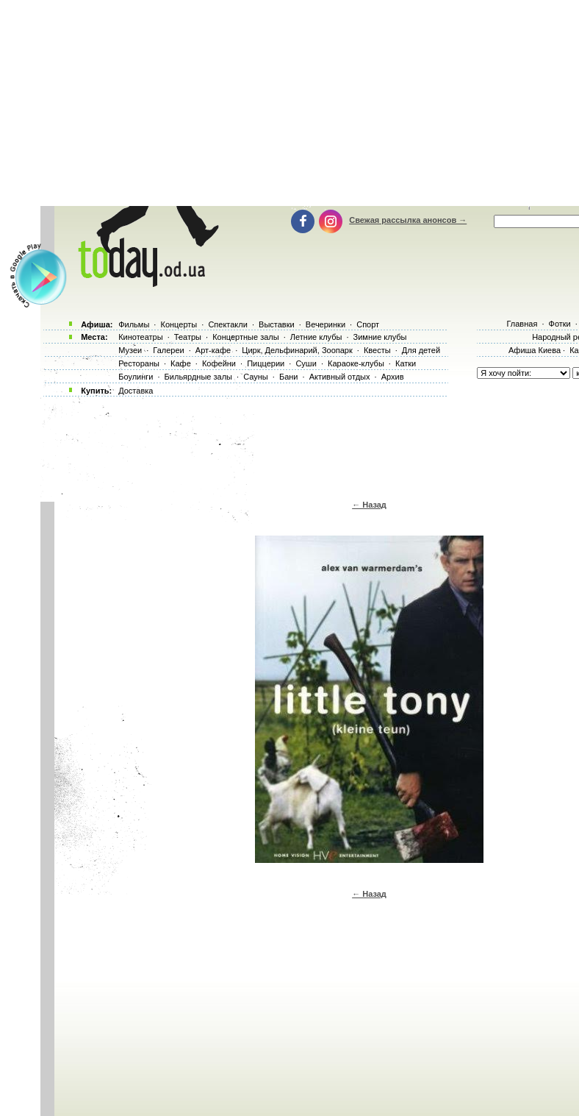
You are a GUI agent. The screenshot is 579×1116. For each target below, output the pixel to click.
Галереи (168, 350)
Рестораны (138, 363)
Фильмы (133, 324)
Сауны (255, 376)
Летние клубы (316, 337)
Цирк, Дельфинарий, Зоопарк (297, 350)
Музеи (130, 350)
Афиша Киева (534, 350)
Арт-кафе (213, 350)
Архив (392, 376)
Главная (521, 323)
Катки (405, 363)
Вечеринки (325, 324)
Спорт (367, 324)
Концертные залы (245, 337)
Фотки (560, 323)
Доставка (135, 390)
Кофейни (219, 363)
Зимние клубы (380, 337)
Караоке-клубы (356, 363)
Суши (305, 363)
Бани (288, 376)
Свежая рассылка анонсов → (408, 220)
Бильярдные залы (198, 376)
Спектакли (228, 324)
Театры (187, 337)
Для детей (421, 350)
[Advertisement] (307, 445)
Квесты (377, 350)
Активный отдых (339, 376)
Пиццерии (265, 363)
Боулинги (135, 376)
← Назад (369, 504)
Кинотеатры (140, 337)
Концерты (178, 324)
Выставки (277, 324)
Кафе (180, 363)
